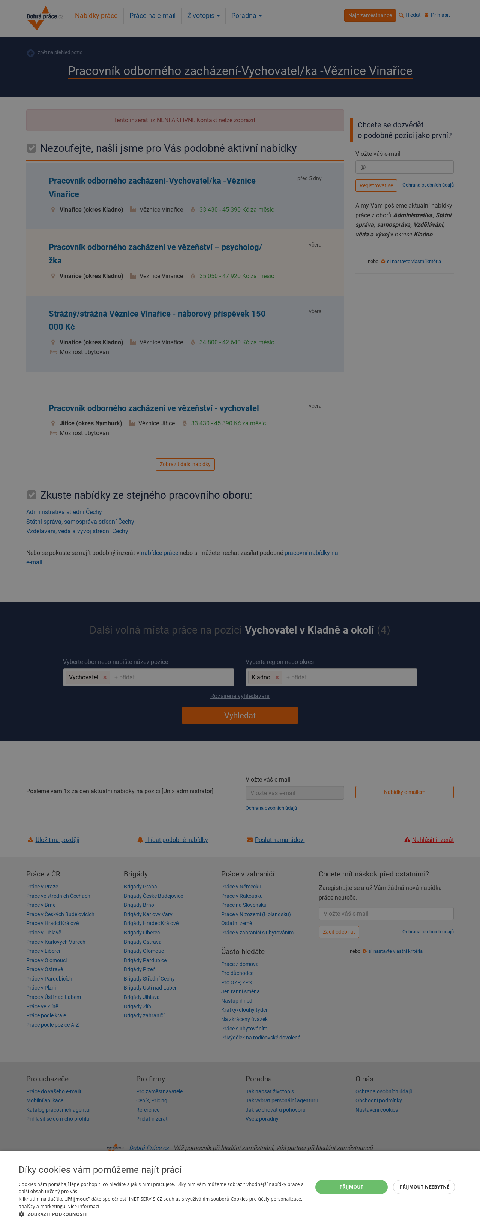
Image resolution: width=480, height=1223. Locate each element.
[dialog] (240, 1187)
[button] (161, 1213)
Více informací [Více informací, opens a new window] (83, 1206)
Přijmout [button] (352, 1187)
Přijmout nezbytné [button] (425, 1187)
